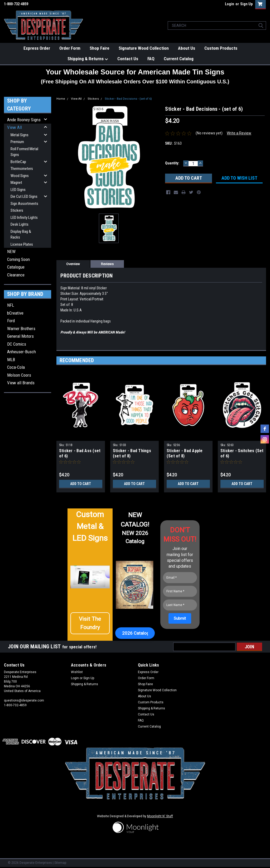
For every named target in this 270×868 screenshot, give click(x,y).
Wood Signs (20, 175)
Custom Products (220, 48)
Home (60, 98)
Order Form (69, 48)
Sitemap (60, 863)
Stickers (17, 210)
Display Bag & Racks (21, 234)
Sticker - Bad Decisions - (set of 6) (128, 98)
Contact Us (127, 58)
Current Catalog (179, 58)
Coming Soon (18, 259)
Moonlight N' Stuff (160, 816)
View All (14, 127)
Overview (73, 264)
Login (229, 4)
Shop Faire (99, 48)
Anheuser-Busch (21, 351)
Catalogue (16, 267)
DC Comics (16, 344)
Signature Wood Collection (144, 48)
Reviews (107, 264)
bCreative (15, 313)
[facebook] (265, 429)
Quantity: (172, 163)
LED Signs (18, 189)
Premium (17, 141)
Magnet (16, 182)
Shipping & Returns (88, 59)
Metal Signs (19, 135)
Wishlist (77, 672)
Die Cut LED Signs (24, 196)
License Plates (22, 244)
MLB (11, 359)
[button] (90, 623)
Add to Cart (80, 484)
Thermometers (22, 168)
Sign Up (246, 4)
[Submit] (179, 618)
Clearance (16, 274)
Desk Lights (19, 224)
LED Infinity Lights (24, 217)
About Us (186, 48)
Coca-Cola (16, 367)
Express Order (36, 48)
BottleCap (18, 161)
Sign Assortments (24, 203)
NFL (10, 305)
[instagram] (265, 439)
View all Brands (21, 382)
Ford (11, 320)
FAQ (151, 58)
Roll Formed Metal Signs (24, 152)
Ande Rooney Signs (24, 119)
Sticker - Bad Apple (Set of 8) (185, 453)
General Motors (20, 336)
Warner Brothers (21, 328)
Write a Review (239, 133)
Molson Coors (19, 375)
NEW (11, 251)
